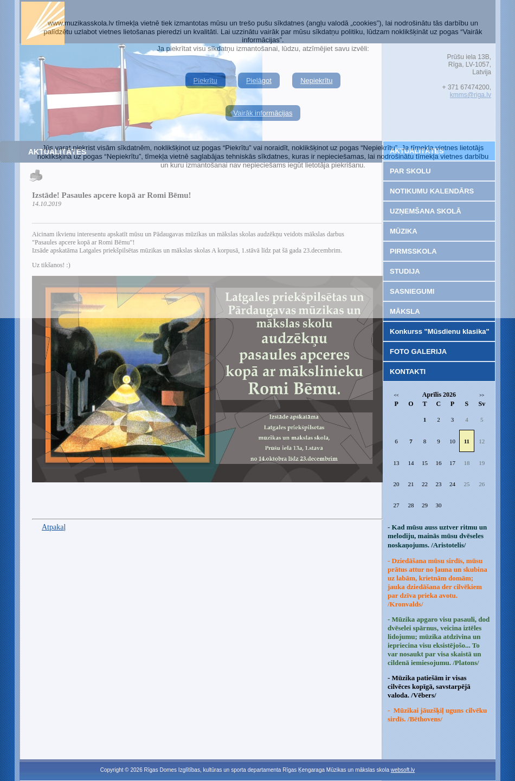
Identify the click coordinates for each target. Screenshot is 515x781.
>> (481, 395)
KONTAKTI (408, 371)
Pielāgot (259, 80)
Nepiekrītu (316, 80)
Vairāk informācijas (263, 113)
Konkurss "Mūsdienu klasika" (440, 331)
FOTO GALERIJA (418, 351)
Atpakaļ (54, 527)
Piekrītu (205, 80)
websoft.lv (403, 770)
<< (396, 395)
